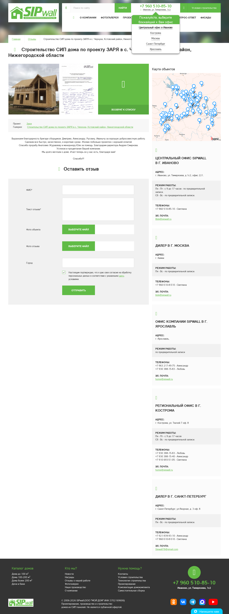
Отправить (78, 290)
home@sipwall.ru (164, 379)
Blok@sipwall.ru (163, 218)
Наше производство (75, 587)
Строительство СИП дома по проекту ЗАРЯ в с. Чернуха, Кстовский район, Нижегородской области (80, 126)
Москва (155, 38)
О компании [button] (88, 17)
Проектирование (126, 583)
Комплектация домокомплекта (134, 587)
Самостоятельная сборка (131, 590)
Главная (16, 39)
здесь (121, 275)
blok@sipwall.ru (163, 294)
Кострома (155, 32)
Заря (29, 123)
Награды (69, 577)
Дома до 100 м (20, 573)
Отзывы (32, 39)
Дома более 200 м (22, 580)
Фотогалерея (109, 17)
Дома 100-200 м (21, 577)
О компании (71, 590)
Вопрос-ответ (186, 17)
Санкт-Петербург (155, 43)
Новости (69, 573)
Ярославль (155, 49)
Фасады (206, 17)
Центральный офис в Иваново (155, 27)
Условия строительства (201, 8)
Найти (123, 7)
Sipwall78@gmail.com (166, 549)
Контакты (123, 573)
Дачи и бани (18, 583)
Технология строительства (132, 580)
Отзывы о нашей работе (77, 580)
